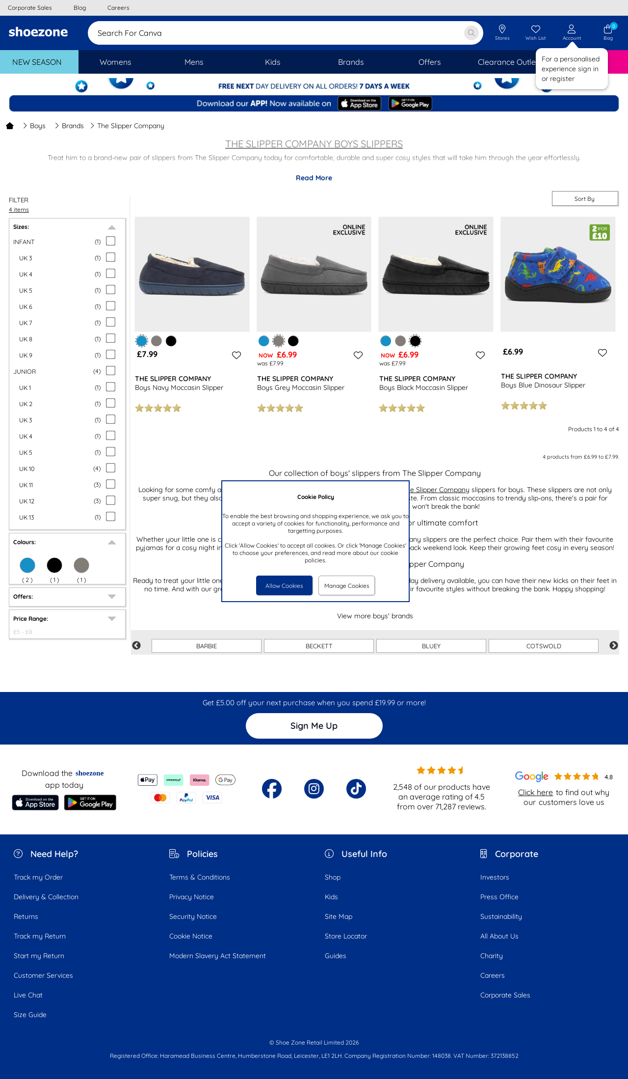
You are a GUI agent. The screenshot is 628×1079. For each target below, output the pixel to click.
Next (614, 646)
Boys (34, 125)
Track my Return (40, 936)
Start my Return (39, 955)
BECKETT (319, 646)
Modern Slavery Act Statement (217, 955)
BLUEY (431, 646)
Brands (69, 125)
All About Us (499, 936)
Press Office (499, 896)
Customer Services (43, 975)
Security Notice (193, 916)
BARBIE (206, 646)
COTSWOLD (543, 646)
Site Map (338, 916)
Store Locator (346, 936)
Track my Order (38, 877)
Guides (335, 955)
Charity (491, 955)
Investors (494, 877)
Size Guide (30, 1014)
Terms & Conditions (199, 877)
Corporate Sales (505, 995)
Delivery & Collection (46, 896)
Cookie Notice (190, 936)
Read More (314, 177)
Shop (332, 877)
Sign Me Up (314, 725)
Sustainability (501, 916)
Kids (331, 896)
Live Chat (28, 995)
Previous (136, 646)
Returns (26, 916)
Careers (492, 975)
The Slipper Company (436, 489)
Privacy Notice (191, 896)
